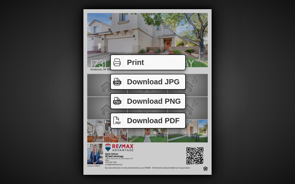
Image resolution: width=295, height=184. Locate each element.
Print (127, 62)
